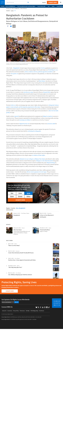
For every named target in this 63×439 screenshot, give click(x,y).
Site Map (27, 310)
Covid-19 (43, 68)
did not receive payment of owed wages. (37, 172)
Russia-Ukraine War (42, 6)
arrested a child (51, 123)
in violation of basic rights (38, 155)
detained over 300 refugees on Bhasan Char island (32, 159)
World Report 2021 (53, 70)
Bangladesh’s (16, 68)
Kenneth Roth (46, 92)
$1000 (20, 196)
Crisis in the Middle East (10, 6)
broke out (13, 105)
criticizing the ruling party (34, 131)
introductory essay (28, 92)
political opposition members (45, 71)
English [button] (44, 2)
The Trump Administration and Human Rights (27, 6)
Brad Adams (42, 81)
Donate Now (52, 2)
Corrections (9, 310)
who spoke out (14, 73)
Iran (49, 6)
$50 (12, 193)
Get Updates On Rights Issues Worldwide (16, 299)
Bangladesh (22, 208)
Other (28, 196)
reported (16, 116)
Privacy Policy (16, 310)
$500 (12, 196)
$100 (20, 193)
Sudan (54, 6)
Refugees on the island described (44, 161)
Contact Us (4, 310)
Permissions (22, 310)
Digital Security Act (24, 123)
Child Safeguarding (34, 310)
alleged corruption (47, 116)
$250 (28, 193)
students (31, 71)
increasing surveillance (25, 120)
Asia (17, 208)
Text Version (41, 310)
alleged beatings (51, 162)
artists (26, 71)
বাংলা (15, 10)
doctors (35, 71)
